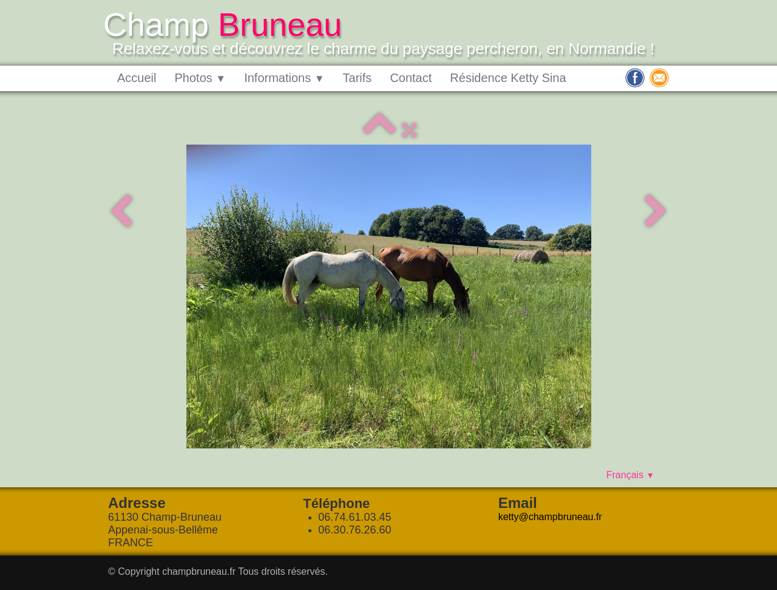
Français (630, 475)
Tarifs (357, 77)
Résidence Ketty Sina (508, 77)
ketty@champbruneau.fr (550, 517)
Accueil (136, 77)
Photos (200, 77)
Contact (411, 77)
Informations (284, 77)
